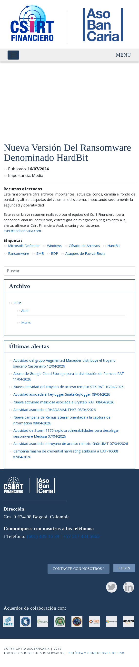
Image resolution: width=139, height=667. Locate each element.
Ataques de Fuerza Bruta (85, 253)
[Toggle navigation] (13, 55)
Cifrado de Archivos (84, 245)
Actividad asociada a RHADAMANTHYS (54, 409)
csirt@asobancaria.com (22, 230)
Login (124, 568)
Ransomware (18, 253)
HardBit (113, 245)
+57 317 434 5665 (81, 536)
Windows (54, 245)
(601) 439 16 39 (43, 536)
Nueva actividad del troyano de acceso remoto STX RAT (68, 386)
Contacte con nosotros (79, 569)
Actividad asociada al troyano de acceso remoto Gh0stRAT (70, 443)
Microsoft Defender (24, 245)
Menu (123, 55)
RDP (54, 253)
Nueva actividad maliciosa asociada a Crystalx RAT (63, 402)
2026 (17, 302)
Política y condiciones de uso (97, 653)
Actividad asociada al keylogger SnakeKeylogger (61, 394)
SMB (40, 253)
